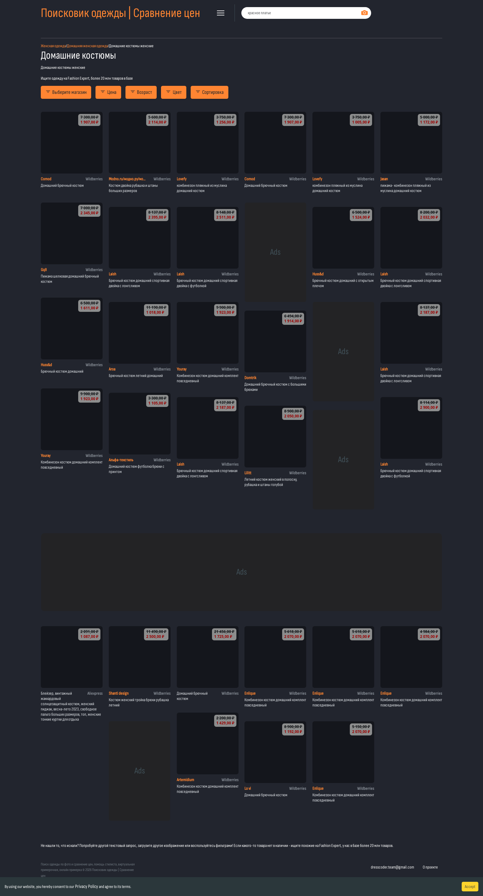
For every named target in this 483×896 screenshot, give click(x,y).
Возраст (141, 92)
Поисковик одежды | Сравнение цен (120, 13)
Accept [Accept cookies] (470, 886)
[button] (220, 13)
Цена (108, 92)
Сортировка (209, 92)
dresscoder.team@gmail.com (392, 867)
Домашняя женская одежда (87, 45)
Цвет (173, 92)
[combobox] (306, 13)
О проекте (430, 867)
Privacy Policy (86, 887)
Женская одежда (53, 45)
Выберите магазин (66, 92)
